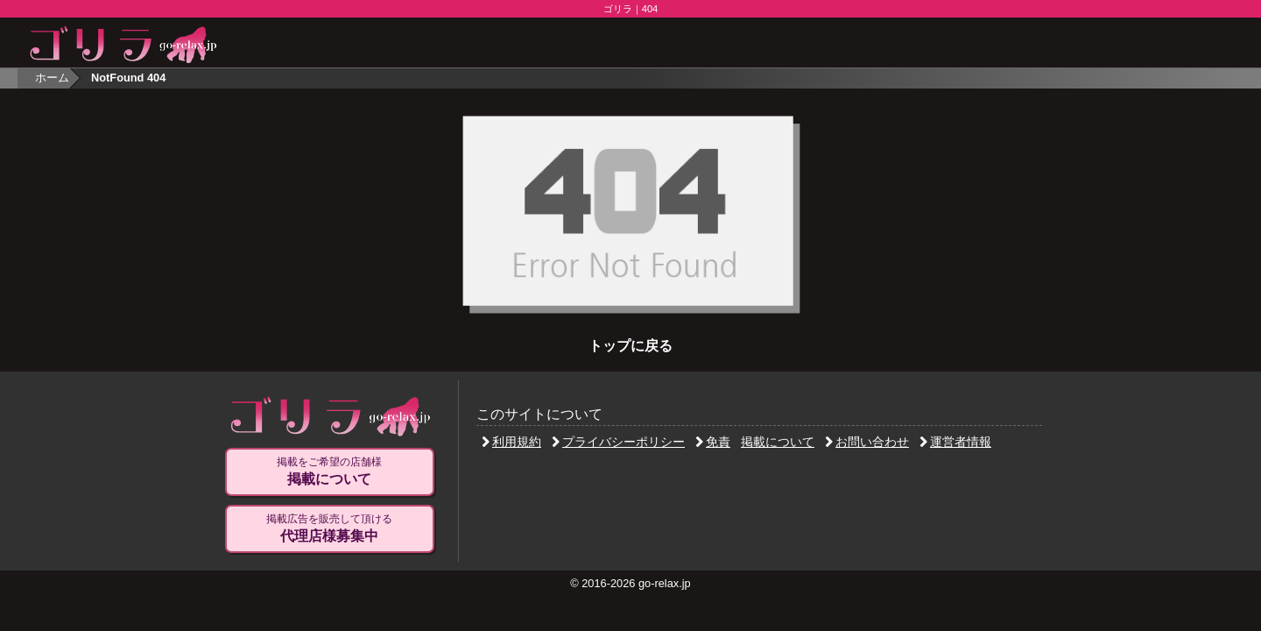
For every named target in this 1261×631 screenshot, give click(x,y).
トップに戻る (630, 345)
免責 (712, 442)
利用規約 (511, 442)
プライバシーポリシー (618, 442)
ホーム (52, 77)
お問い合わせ (867, 442)
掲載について (777, 442)
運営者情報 (955, 442)
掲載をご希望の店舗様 (329, 471)
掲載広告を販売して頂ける (329, 528)
